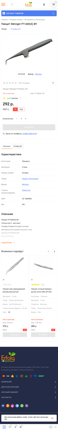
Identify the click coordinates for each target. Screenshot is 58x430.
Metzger (38, 74)
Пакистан (26, 190)
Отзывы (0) (15, 29)
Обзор (4, 29)
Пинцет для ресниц (30, 179)
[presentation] (48, 251)
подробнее (8, 243)
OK (52, 418)
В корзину (14, 335)
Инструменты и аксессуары (34, 19)
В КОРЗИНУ (29, 128)
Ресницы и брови (16, 19)
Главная (4, 19)
